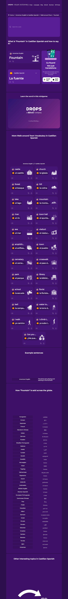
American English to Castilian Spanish (27, 15)
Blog (42, 4)
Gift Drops (57, 4)
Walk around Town (46, 15)
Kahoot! (46, 4)
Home (12, 15)
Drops (30, 4)
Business (51, 4)
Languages (36, 4)
